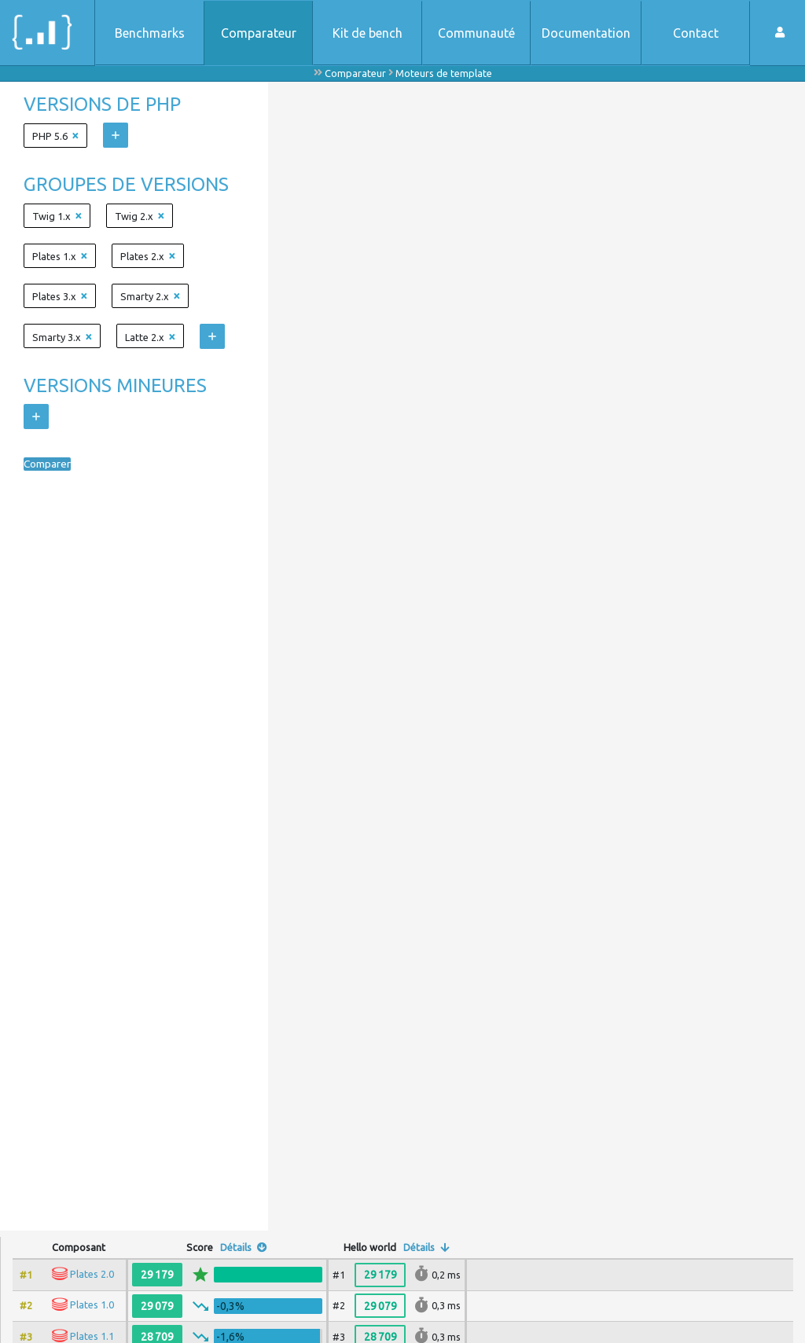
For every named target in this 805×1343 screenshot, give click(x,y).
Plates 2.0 (92, 1273)
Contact (696, 33)
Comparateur (258, 33)
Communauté (476, 33)
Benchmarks (150, 33)
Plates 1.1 (92, 1335)
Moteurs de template (443, 73)
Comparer (52, 464)
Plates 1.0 (92, 1304)
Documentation (586, 33)
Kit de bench (367, 33)
